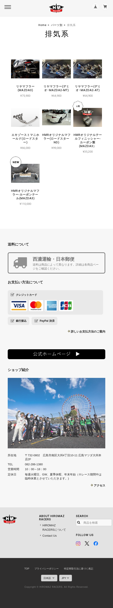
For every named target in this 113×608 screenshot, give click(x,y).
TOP (26, 568)
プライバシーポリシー (46, 568)
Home (42, 25)
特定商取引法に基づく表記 (78, 568)
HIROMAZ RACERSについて (54, 527)
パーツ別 (56, 25)
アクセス (99, 485)
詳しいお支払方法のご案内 (88, 331)
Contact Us (49, 535)
